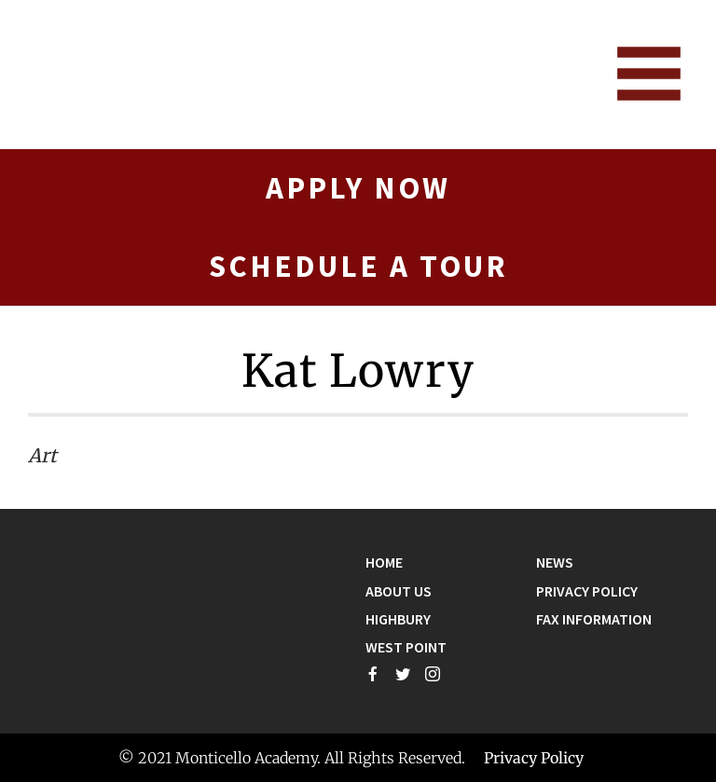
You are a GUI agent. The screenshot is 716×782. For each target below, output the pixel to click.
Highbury (398, 619)
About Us (398, 591)
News (554, 562)
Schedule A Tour (358, 266)
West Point (406, 646)
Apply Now (358, 188)
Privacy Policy (587, 591)
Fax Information (594, 619)
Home (384, 562)
